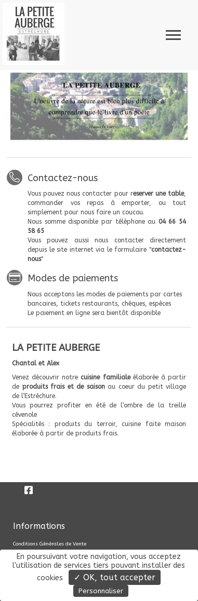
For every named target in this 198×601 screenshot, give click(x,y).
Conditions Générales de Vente (49, 544)
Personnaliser (100, 591)
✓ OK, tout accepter (114, 577)
